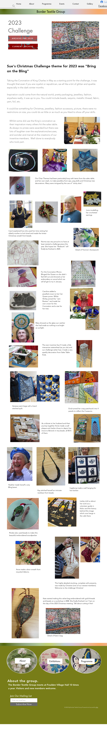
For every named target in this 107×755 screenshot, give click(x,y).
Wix (97, 707)
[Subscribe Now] (23, 704)
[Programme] (87, 661)
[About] (22, 661)
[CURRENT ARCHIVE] (23, 46)
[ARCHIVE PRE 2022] (22, 38)
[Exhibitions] (54, 661)
